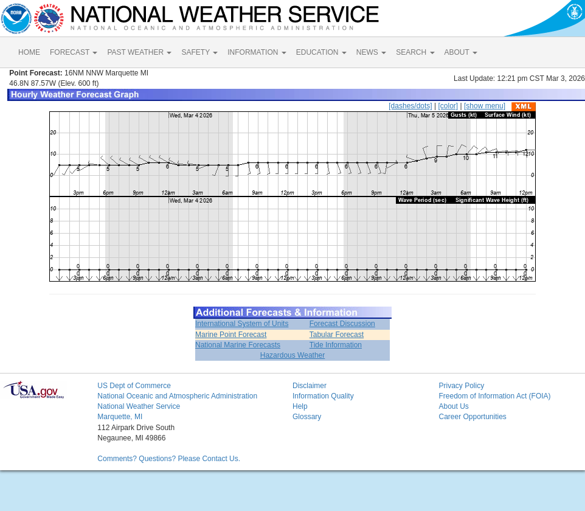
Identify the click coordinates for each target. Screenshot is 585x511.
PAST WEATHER (139, 52)
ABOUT (461, 52)
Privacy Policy (461, 385)
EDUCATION (321, 52)
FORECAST (73, 52)
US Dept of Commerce (134, 385)
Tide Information (336, 345)
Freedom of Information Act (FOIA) (494, 396)
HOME (29, 52)
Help (300, 406)
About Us (453, 406)
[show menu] (484, 106)
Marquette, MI (119, 416)
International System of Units (241, 323)
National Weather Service (138, 406)
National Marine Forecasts (237, 345)
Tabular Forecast (337, 334)
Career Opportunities (472, 416)
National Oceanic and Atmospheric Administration (177, 396)
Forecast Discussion (342, 323)
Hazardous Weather (292, 355)
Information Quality (323, 396)
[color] (448, 106)
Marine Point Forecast (230, 334)
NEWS (371, 52)
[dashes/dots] (410, 106)
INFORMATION (256, 52)
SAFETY (199, 52)
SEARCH (415, 52)
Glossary (306, 416)
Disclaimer (309, 385)
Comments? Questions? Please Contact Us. (168, 458)
